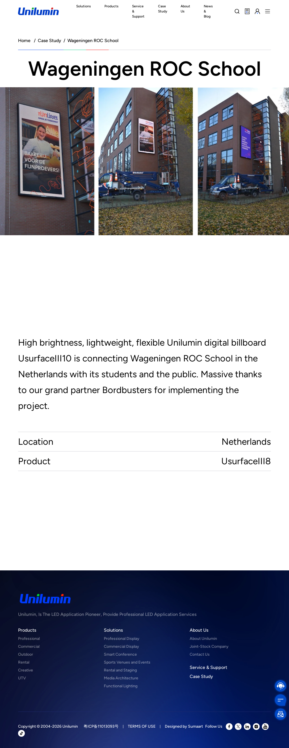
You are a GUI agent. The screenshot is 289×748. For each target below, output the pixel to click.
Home (24, 40)
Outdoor (25, 654)
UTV (22, 678)
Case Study (49, 40)
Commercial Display (121, 646)
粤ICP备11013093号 (101, 726)
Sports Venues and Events (127, 662)
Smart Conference (120, 654)
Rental (23, 662)
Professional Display (121, 638)
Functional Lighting (120, 686)
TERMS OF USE (142, 726)
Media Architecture (121, 678)
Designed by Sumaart (184, 726)
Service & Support (208, 667)
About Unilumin (203, 638)
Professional (29, 638)
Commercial (29, 646)
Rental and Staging (120, 670)
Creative (25, 670)
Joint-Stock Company (209, 646)
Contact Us (200, 654)
